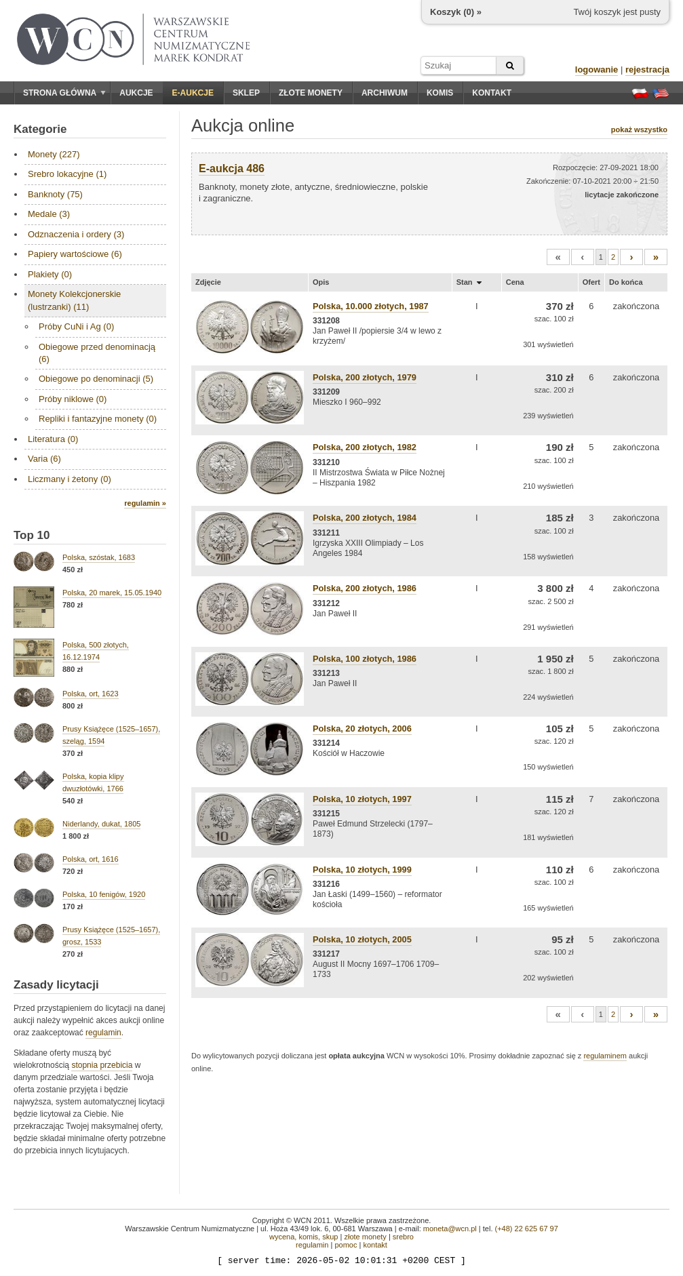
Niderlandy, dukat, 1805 (101, 824)
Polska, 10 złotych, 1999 (362, 869)
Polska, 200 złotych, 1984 (364, 518)
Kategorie (40, 129)
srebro (403, 1237)
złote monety (365, 1237)
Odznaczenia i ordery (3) (76, 234)
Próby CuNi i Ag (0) (76, 326)
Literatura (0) (53, 439)
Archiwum (385, 93)
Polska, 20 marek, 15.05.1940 (111, 593)
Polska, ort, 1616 (90, 859)
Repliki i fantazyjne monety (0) (98, 419)
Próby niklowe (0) (72, 399)
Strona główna (64, 93)
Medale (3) (49, 214)
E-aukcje (193, 93)
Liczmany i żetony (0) (69, 479)
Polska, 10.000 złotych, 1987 (371, 306)
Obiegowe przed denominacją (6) (97, 353)
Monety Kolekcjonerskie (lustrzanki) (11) (74, 300)
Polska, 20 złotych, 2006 (362, 728)
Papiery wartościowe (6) (75, 254)
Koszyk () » (456, 12)
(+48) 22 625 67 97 (526, 1228)
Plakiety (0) (50, 274)
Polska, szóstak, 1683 (98, 557)
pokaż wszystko (639, 129)
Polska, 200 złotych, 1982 (364, 447)
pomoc (345, 1245)
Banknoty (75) (55, 194)
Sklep (246, 93)
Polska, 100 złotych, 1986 (364, 659)
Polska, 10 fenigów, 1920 (103, 894)
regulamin (103, 1032)
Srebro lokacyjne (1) (67, 174)
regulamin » (145, 503)
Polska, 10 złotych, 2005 (362, 939)
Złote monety (311, 93)
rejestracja (647, 69)
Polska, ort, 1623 (90, 694)
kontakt (375, 1245)
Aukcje (136, 93)
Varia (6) (44, 459)
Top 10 (32, 535)
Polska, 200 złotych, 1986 (364, 588)
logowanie (597, 69)
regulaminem (605, 1056)
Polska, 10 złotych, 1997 (362, 799)
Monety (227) (54, 154)
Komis (440, 93)
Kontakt (491, 93)
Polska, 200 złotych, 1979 (364, 377)
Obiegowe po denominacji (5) (96, 379)
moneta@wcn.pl (450, 1228)
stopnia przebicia (101, 1065)
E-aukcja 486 (232, 168)
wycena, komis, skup (303, 1237)
